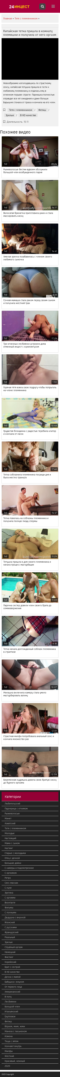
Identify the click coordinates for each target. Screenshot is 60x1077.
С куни (8, 887)
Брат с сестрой (12, 967)
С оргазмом (11, 872)
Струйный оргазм (14, 947)
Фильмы (9, 907)
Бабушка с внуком (14, 981)
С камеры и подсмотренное (19, 868)
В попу (8, 996)
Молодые (10, 833)
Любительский (12, 803)
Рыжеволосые (12, 813)
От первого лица (13, 986)
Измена (8, 1036)
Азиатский (10, 823)
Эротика (9, 892)
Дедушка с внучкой (15, 917)
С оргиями (10, 897)
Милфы (9, 1051)
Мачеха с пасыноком (16, 1031)
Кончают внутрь (13, 1046)
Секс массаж (11, 882)
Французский (11, 932)
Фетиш (42, 109)
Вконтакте (10, 902)
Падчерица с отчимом (16, 808)
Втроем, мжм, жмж (15, 1026)
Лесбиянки (10, 1001)
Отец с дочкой (12, 858)
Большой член (12, 1006)
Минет (8, 818)
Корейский (10, 962)
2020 (7, 1066)
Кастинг (9, 848)
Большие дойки (13, 863)
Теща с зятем (11, 1041)
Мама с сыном (12, 843)
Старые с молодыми (15, 853)
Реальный (10, 937)
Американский (12, 991)
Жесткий (9, 1056)
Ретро (8, 877)
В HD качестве (28, 115)
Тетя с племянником (20, 109)
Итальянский (11, 1011)
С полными (10, 912)
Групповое (10, 1016)
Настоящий (10, 838)
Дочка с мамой (12, 976)
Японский (10, 922)
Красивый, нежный (15, 1061)
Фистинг (9, 957)
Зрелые (10, 115)
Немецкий (10, 952)
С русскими (11, 927)
